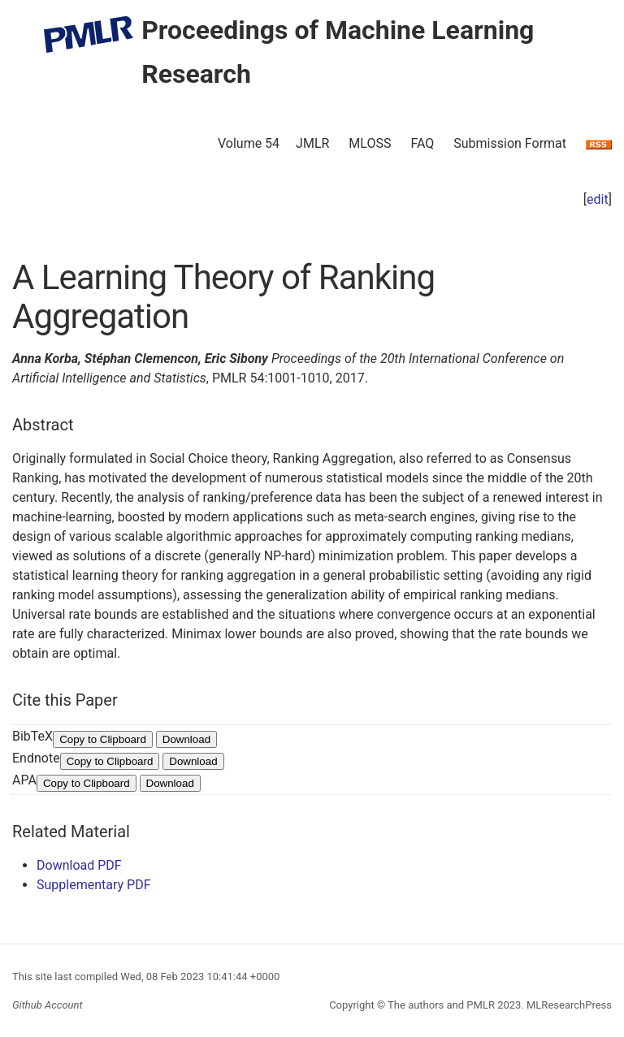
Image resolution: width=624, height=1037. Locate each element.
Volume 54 (249, 143)
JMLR (312, 143)
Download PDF (79, 865)
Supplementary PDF (94, 884)
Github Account (47, 1005)
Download (186, 739)
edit (598, 199)
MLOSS (370, 143)
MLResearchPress (568, 1005)
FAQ (422, 143)
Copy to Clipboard (102, 739)
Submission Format (509, 143)
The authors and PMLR (441, 1005)
